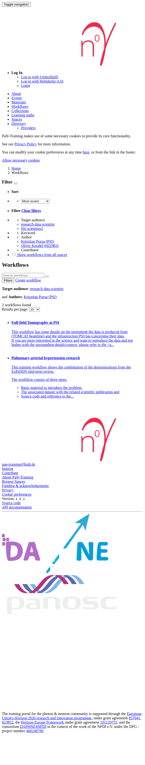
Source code (11, 503)
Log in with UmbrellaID (39, 77)
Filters (8, 280)
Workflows (19, 106)
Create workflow (28, 280)
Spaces (16, 119)
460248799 (34, 731)
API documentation (17, 507)
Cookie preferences (16, 494)
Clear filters (31, 211)
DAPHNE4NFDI (33, 727)
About (16, 94)
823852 (7, 722)
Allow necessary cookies (21, 160)
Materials (18, 102)
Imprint (7, 469)
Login (25, 86)
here (86, 152)
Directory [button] (18, 124)
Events (16, 98)
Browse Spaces (13, 481)
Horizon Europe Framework (42, 722)
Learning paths (22, 115)
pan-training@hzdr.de (18, 464)
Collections (20, 111)
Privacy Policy (25, 144)
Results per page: (15, 309)
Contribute (10, 473)
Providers (28, 128)
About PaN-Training (17, 477)
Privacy (8, 490)
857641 (134, 718)
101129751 (108, 722)
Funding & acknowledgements (25, 486)
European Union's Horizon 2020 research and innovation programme (71, 716)
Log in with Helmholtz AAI (42, 81)
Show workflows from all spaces (39, 255)
